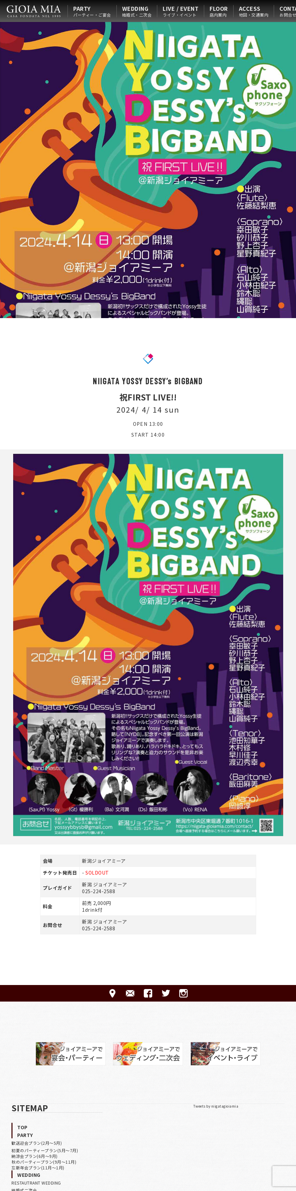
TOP (22, 1127)
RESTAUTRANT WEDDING (36, 1183)
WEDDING (137, 11)
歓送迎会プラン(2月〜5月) (36, 1143)
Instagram (183, 993)
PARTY (92, 11)
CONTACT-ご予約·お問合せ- (130, 993)
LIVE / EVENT (180, 11)
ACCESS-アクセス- (112, 993)
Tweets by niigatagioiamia (216, 1106)
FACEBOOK (148, 993)
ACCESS (254, 11)
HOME (34, 11)
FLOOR (219, 11)
